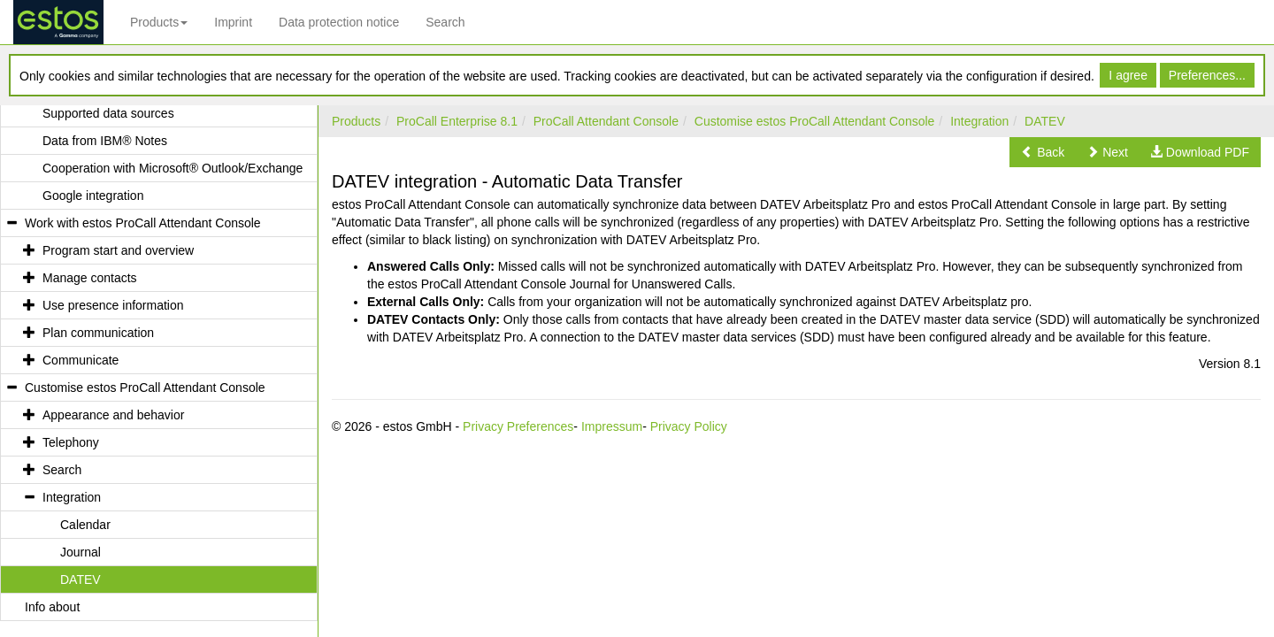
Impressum (611, 426)
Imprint (233, 22)
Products (159, 22)
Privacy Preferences (518, 426)
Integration (979, 121)
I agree (1128, 75)
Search (445, 22)
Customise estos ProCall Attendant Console (815, 121)
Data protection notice (339, 22)
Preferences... (1207, 75)
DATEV (1045, 121)
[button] (1042, 152)
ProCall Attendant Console (606, 121)
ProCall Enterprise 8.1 (457, 121)
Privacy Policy (688, 426)
